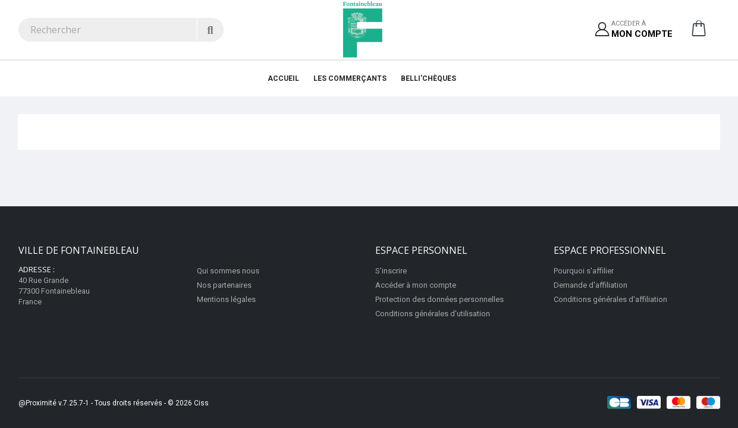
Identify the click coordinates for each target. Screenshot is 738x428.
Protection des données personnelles (439, 299)
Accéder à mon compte (415, 285)
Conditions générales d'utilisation (432, 313)
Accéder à (642, 30)
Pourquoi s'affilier (584, 270)
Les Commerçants (350, 78)
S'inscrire (391, 270)
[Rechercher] (210, 30)
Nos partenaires (224, 285)
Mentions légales (226, 299)
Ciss (201, 403)
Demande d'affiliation (590, 285)
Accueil (283, 78)
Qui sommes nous (228, 270)
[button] (699, 32)
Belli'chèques (428, 78)
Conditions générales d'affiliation (610, 299)
